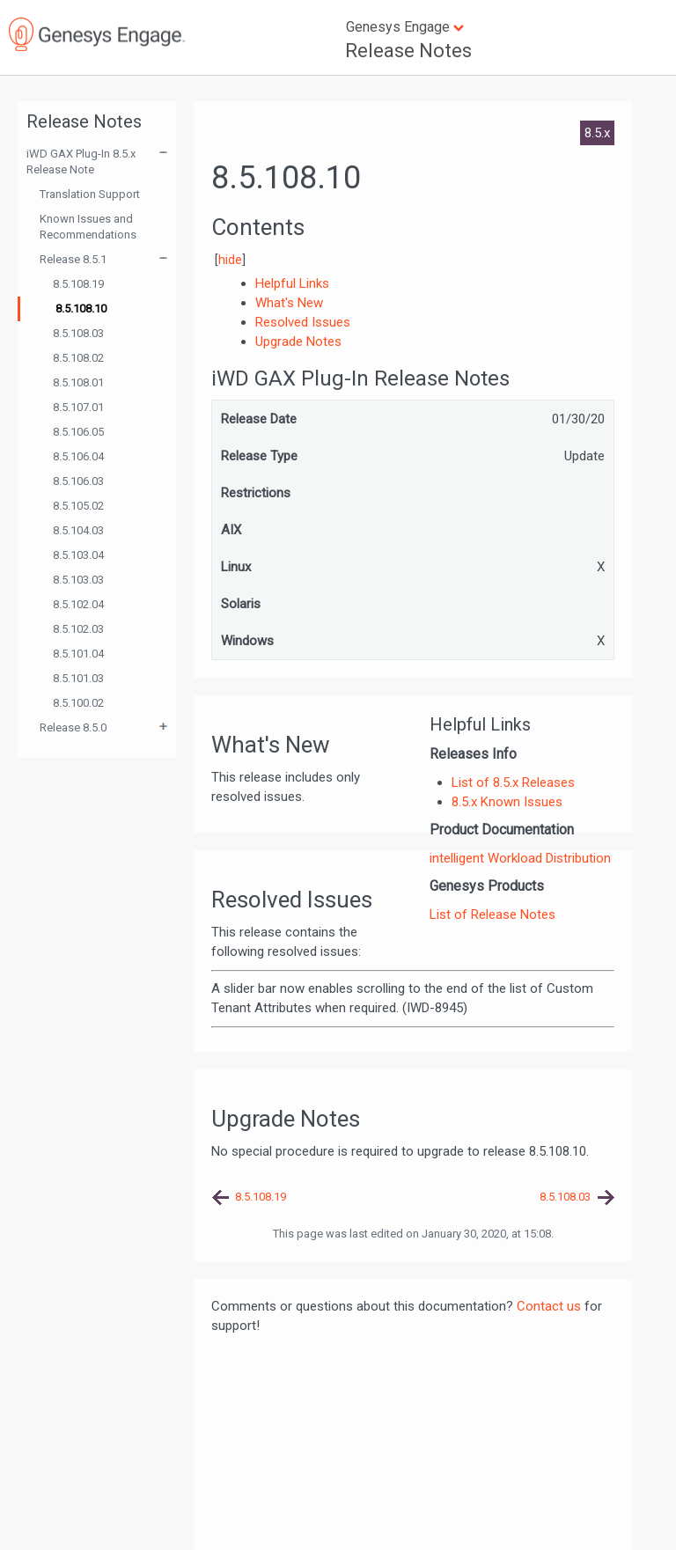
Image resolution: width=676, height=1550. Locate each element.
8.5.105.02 (78, 505)
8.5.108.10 (81, 308)
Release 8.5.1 (73, 259)
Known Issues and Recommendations (88, 226)
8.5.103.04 (78, 555)
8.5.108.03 (78, 333)
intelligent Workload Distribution (520, 858)
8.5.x (597, 133)
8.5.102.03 (78, 628)
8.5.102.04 (78, 604)
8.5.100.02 (78, 702)
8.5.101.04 (78, 653)
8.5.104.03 (78, 530)
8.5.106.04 (78, 456)
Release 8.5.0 (73, 727)
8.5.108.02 (78, 357)
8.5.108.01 (78, 382)
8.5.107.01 (78, 407)
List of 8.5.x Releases (513, 782)
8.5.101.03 (78, 678)
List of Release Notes (492, 914)
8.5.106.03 (78, 481)
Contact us (549, 1306)
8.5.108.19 (78, 283)
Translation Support (90, 194)
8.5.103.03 (78, 579)
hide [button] (230, 260)
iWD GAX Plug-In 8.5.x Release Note (81, 161)
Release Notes (408, 51)
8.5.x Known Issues (507, 802)
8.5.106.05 (78, 431)
